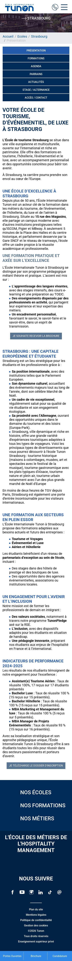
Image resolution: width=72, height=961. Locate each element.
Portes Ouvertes (12, 956)
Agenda (36, 66)
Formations (36, 58)
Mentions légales (36, 914)
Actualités (36, 82)
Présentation (36, 50)
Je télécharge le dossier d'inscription (36, 765)
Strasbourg (39, 36)
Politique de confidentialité (36, 920)
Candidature (60, 956)
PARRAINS (36, 74)
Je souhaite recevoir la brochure (36, 336)
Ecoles (22, 36)
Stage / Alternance (36, 89)
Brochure (36, 956)
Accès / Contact (36, 97)
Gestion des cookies (36, 925)
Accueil (8, 36)
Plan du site (36, 909)
